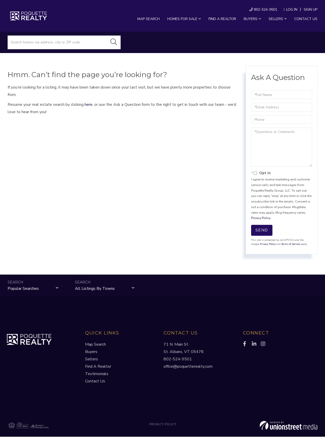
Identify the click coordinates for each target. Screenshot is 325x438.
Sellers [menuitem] (276, 18)
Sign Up (310, 9)
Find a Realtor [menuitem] (222, 18)
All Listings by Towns (95, 289)
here (88, 104)
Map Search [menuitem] (148, 18)
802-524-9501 (263, 9)
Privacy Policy (260, 218)
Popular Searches (23, 289)
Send (261, 230)
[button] (114, 42)
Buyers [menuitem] (250, 18)
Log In (291, 9)
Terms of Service (290, 244)
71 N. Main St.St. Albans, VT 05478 (184, 349)
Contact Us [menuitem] (305, 18)
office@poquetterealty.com (188, 367)
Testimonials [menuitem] (96, 375)
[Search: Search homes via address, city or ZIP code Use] (57, 42)
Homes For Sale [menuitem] (182, 18)
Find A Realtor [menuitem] (98, 367)
